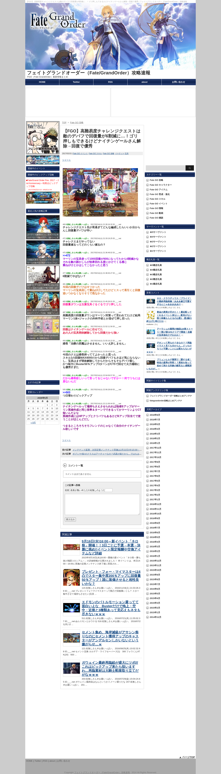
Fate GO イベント (80, 153)
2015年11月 (155, 565)
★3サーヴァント (158, 241)
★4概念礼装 (156, 270)
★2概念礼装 (156, 279)
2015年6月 (155, 589)
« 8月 (33, 422)
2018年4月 (155, 429)
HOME (42, 82)
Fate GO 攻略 (108, 153)
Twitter (76, 82)
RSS (110, 82)
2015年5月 (155, 593)
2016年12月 (155, 504)
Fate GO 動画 (156, 213)
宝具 (127, 153)
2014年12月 (155, 617)
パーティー (119, 153)
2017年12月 (155, 448)
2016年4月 (155, 542)
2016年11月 (155, 509)
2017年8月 (155, 466)
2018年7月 (155, 419)
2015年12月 (155, 560)
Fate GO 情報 (156, 208)
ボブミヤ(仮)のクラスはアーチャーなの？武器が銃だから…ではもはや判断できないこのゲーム (119, 454)
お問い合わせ (178, 82)
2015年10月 (155, 570)
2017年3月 (155, 490)
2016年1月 (155, 556)
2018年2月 (155, 438)
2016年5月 (155, 537)
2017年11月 (155, 452)
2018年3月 (155, 434)
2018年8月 (155, 415)
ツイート (66, 160)
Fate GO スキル (95, 153)
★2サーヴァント (158, 246)
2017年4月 (155, 485)
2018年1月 (155, 443)
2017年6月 (155, 476)
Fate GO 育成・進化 (160, 194)
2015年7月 (155, 584)
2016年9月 (155, 518)
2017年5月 (155, 481)
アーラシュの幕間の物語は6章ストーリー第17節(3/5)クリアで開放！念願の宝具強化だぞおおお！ (175, 332)
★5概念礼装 (156, 265)
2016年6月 (155, 532)
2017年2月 (155, 495)
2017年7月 (155, 471)
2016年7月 (155, 527)
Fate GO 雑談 (156, 218)
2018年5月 (155, 424)
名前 (67, 490)
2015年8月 (155, 579)
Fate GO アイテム (159, 189)
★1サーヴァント (158, 251)
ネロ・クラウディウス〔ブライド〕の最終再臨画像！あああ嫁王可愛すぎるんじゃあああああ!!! (174, 301)
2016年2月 (155, 551)
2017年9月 (155, 462)
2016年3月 (155, 546)
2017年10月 (155, 457)
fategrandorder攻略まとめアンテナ (166, 401)
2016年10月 (155, 513)
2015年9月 (155, 574)
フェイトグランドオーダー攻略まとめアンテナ (171, 396)
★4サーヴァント (158, 237)
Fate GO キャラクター (161, 185)
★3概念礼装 (156, 274)
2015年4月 (155, 598)
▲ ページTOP (187, 757)
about (144, 82)
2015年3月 (155, 603)
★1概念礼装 (156, 284)
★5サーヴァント (158, 232)
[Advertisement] (170, 143)
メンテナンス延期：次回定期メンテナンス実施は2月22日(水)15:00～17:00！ (110, 450)
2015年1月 (155, 612)
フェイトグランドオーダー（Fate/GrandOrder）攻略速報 (88, 72)
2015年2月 (155, 608)
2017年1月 (155, 499)
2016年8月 (155, 523)
